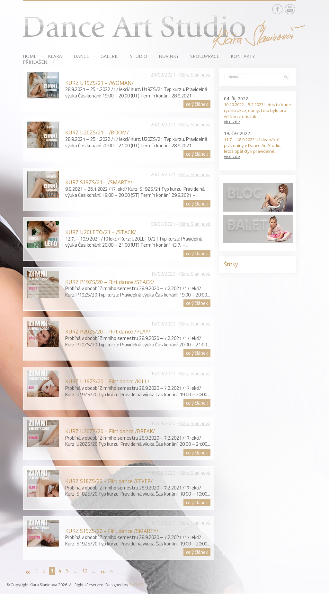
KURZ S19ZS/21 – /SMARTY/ (98, 182)
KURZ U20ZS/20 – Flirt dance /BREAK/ (110, 431)
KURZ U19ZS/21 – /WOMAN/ (99, 83)
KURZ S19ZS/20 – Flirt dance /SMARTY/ (111, 531)
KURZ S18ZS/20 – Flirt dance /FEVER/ (109, 481)
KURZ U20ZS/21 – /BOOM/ (97, 132)
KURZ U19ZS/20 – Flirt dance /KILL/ (107, 381)
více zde (232, 121)
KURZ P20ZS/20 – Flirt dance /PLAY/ (107, 331)
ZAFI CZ (136, 585)
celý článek (197, 104)
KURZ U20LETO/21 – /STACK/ (100, 232)
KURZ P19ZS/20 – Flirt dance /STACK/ (109, 282)
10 (84, 570)
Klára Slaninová (194, 74)
